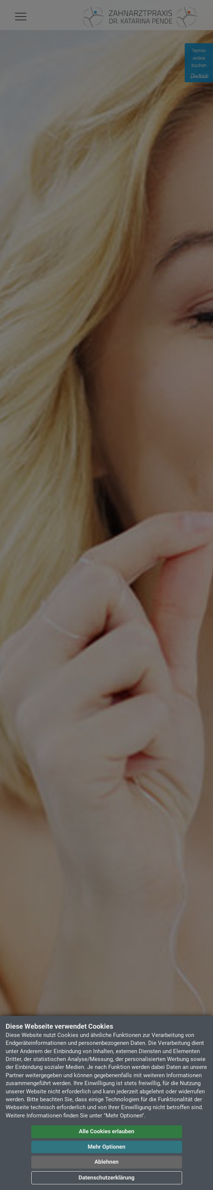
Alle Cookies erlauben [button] (106, 1131)
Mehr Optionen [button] (106, 1146)
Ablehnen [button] (107, 1161)
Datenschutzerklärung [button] (106, 1177)
